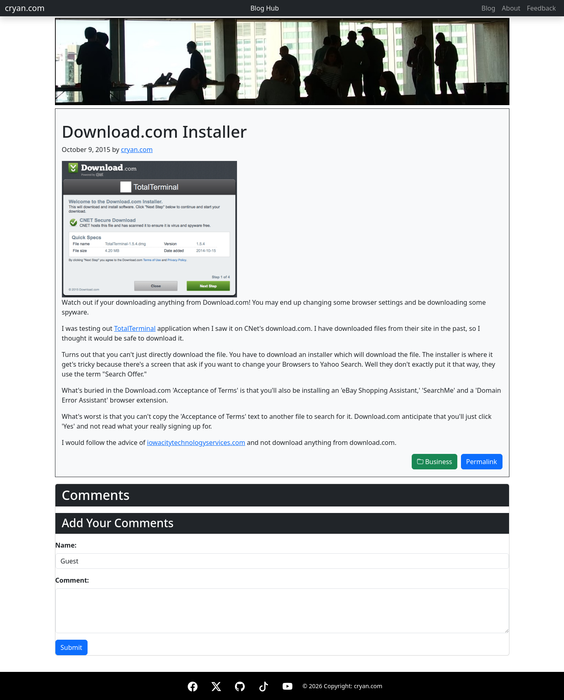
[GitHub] (240, 685)
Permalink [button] (481, 461)
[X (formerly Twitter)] (216, 685)
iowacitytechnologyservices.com (196, 442)
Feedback (541, 8)
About (511, 8)
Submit (71, 647)
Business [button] (434, 461)
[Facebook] (193, 685)
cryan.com (24, 7)
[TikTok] (263, 685)
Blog (488, 8)
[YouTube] (287, 685)
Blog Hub (264, 8)
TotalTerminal (135, 328)
